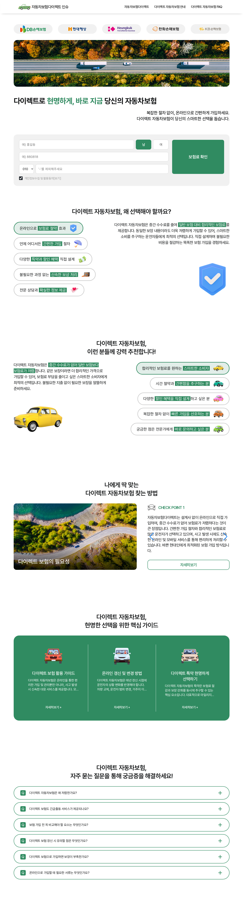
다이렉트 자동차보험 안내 (170, 6)
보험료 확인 (208, 156)
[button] (225, 537)
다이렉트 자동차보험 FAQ (206, 6)
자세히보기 (188, 564)
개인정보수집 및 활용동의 (39, 178)
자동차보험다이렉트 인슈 (24, 7)
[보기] (57, 178)
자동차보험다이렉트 (136, 6)
